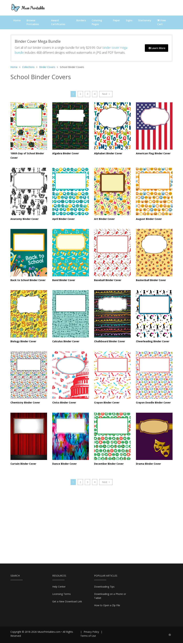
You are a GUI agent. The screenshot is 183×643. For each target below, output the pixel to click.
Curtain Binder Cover (23, 463)
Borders (81, 20)
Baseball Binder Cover (107, 280)
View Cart (161, 22)
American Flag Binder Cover (153, 153)
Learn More (157, 48)
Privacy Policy (91, 631)
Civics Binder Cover (64, 402)
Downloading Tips (104, 586)
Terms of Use (88, 635)
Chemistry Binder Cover (25, 402)
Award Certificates (58, 22)
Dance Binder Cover (64, 463)
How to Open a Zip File (107, 605)
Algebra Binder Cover (65, 153)
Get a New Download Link (67, 601)
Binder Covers (47, 67)
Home (17, 20)
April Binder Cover (63, 219)
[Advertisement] (91, 521)
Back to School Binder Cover (27, 280)
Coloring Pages (97, 22)
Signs (129, 20)
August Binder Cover (149, 219)
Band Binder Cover (63, 280)
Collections (28, 67)
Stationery (144, 20)
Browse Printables (32, 22)
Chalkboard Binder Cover (109, 341)
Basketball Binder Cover (151, 280)
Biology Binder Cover (23, 341)
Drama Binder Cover (148, 463)
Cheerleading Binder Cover (152, 341)
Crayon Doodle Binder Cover (153, 402)
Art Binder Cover (104, 219)
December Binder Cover (109, 463)
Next (106, 94)
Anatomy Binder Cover (24, 219)
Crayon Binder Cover (106, 402)
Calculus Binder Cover (65, 341)
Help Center (59, 586)
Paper (116, 20)
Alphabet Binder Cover (108, 153)
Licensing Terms (61, 594)
